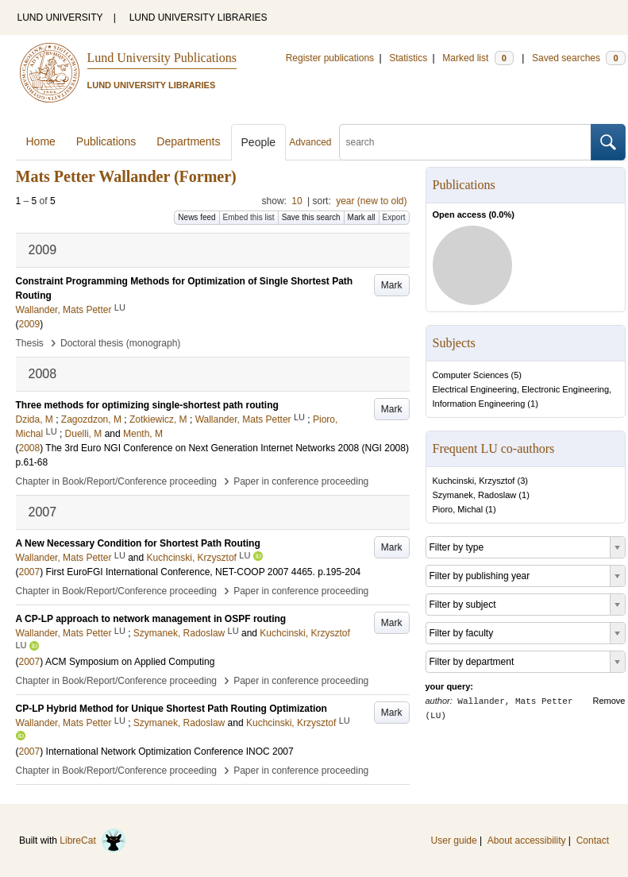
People (258, 142)
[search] (465, 142)
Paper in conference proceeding (300, 481)
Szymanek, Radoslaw (475, 495)
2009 (29, 324)
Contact (592, 840)
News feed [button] (196, 217)
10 (296, 201)
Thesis (30, 343)
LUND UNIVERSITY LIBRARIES (198, 17)
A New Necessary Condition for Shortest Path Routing (138, 543)
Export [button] (394, 217)
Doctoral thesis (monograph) (120, 343)
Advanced (310, 142)
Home (41, 141)
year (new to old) (371, 201)
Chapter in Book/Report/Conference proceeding (117, 481)
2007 (29, 572)
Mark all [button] (362, 217)
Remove (609, 700)
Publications (106, 141)
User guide (454, 840)
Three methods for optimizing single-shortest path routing (147, 405)
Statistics (408, 58)
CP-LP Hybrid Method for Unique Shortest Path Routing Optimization (171, 708)
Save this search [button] (311, 217)
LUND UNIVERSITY (60, 17)
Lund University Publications (162, 57)
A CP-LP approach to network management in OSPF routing (151, 618)
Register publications (330, 58)
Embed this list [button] (249, 217)
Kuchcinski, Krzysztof (474, 480)
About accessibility (526, 840)
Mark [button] (392, 285)
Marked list (477, 58)
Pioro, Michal (458, 509)
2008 (29, 448)
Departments (188, 141)
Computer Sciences (471, 375)
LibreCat (93, 840)
